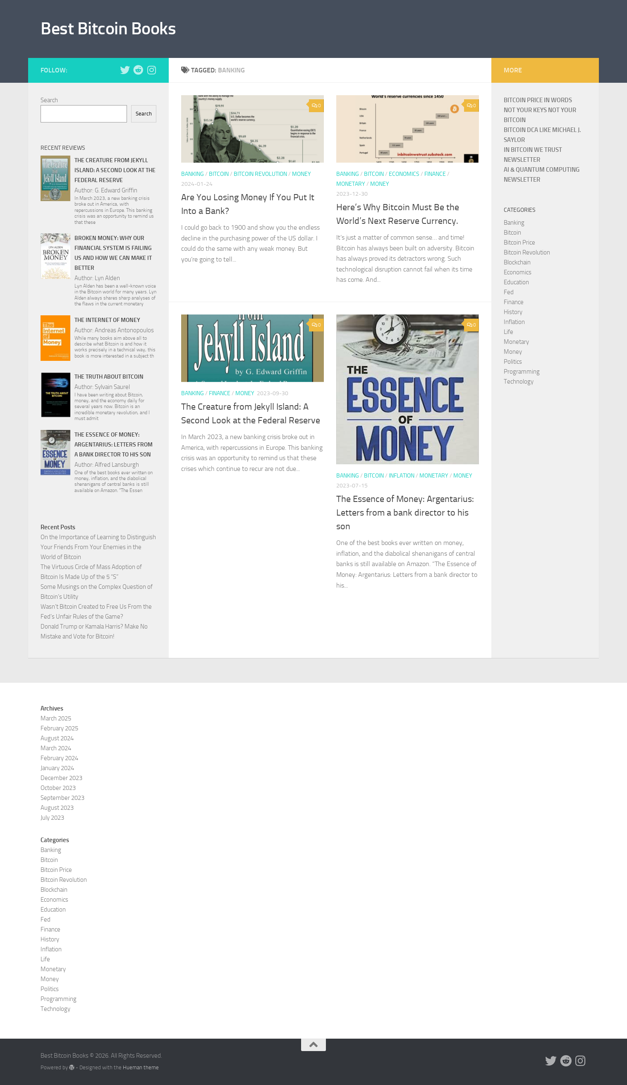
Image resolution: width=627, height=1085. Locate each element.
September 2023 (62, 798)
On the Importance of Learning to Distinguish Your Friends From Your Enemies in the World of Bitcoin (98, 547)
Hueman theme (141, 1067)
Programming (522, 371)
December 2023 (61, 778)
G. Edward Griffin (116, 190)
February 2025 (59, 728)
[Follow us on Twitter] (125, 70)
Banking (192, 174)
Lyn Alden (107, 278)
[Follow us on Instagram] (151, 70)
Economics (404, 174)
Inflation (401, 475)
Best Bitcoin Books (108, 28)
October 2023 (58, 788)
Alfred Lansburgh (117, 464)
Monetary (350, 183)
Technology (519, 381)
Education (516, 282)
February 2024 (59, 758)
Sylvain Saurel (112, 387)
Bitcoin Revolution (260, 174)
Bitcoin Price (519, 242)
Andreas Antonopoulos (124, 330)
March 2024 (56, 748)
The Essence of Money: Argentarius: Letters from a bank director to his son (405, 513)
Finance (435, 174)
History (513, 312)
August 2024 (57, 738)
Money (301, 174)
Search (49, 100)
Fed (509, 292)
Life (508, 332)
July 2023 (52, 817)
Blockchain (517, 262)
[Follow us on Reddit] (138, 70)
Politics (513, 361)
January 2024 (57, 768)
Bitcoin (219, 174)
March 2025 (56, 718)
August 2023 (57, 807)
